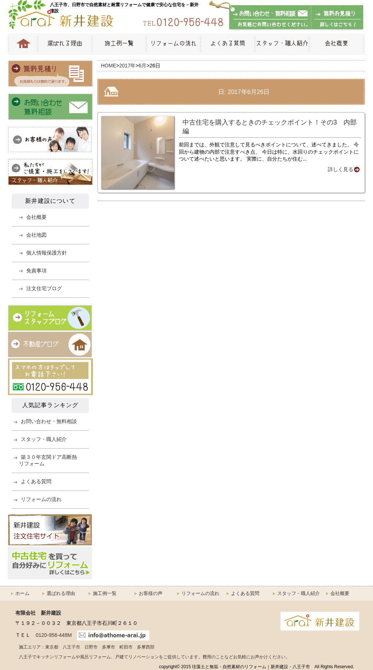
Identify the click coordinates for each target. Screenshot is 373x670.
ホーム (22, 593)
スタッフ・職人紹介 (281, 44)
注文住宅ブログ (44, 288)
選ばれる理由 (64, 44)
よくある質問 (227, 44)
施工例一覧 (118, 44)
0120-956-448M (54, 635)
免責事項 (36, 270)
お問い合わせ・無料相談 (270, 18)
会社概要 (337, 44)
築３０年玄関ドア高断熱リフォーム (48, 460)
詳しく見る (340, 169)
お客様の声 (150, 593)
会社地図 (36, 235)
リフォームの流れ (172, 44)
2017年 (127, 65)
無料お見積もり (336, 18)
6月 (143, 65)
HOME (22, 44)
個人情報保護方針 (46, 253)
